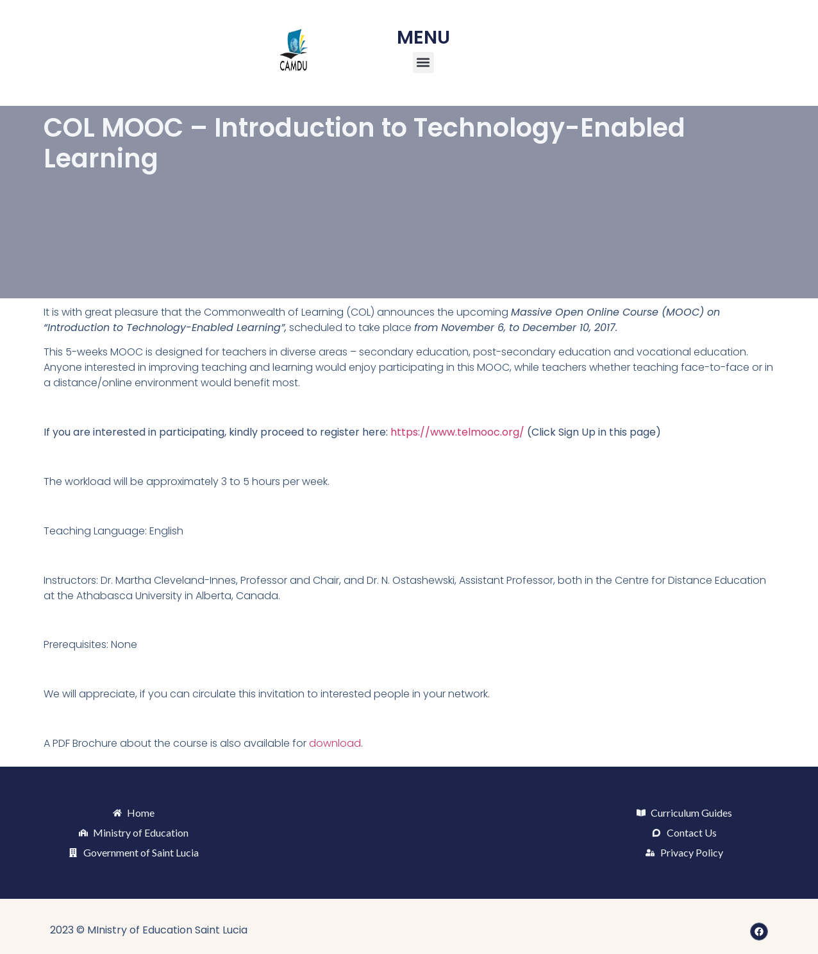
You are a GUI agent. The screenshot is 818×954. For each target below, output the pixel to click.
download (335, 743)
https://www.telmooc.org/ (457, 432)
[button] (423, 62)
